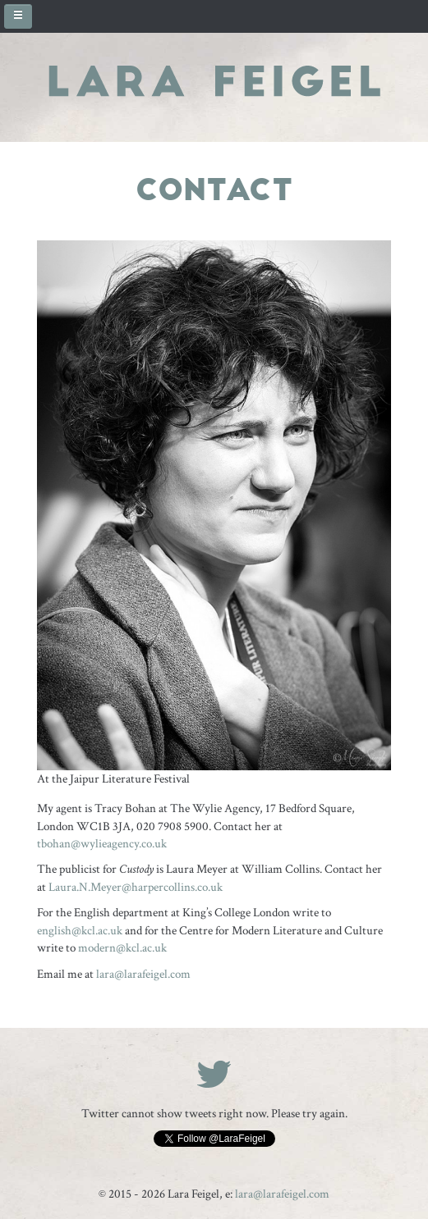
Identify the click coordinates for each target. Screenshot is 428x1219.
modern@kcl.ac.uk (122, 948)
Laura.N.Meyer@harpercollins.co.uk (135, 887)
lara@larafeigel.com (143, 974)
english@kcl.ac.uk (79, 930)
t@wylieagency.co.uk (102, 843)
